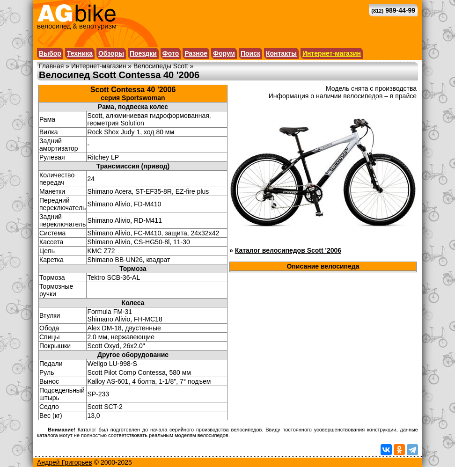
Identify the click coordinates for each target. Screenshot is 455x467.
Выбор (50, 53)
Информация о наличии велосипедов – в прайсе (343, 96)
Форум (224, 53)
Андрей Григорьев (64, 462)
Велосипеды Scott (160, 66)
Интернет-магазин (331, 53)
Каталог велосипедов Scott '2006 (288, 250)
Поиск (250, 53)
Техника (80, 53)
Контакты (281, 53)
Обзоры (111, 53)
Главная (51, 66)
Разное (195, 53)
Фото (170, 53)
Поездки (143, 53)
